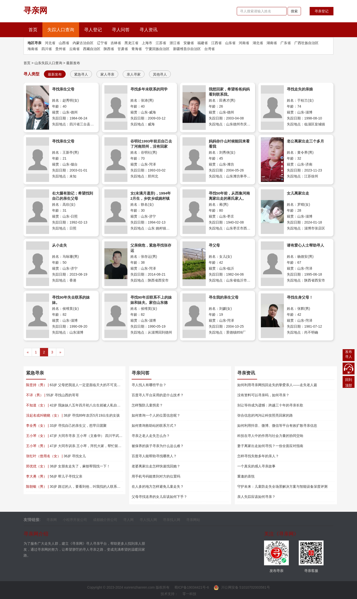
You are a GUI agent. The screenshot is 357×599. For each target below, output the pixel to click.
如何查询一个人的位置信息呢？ (156, 415)
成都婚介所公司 (105, 520)
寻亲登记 (321, 11)
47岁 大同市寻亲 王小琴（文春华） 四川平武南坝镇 (77, 436)
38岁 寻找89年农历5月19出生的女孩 (73, 415)
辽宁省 (102, 43)
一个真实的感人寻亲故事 (256, 466)
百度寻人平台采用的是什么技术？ (158, 395)
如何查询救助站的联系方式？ (154, 426)
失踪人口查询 (60, 29)
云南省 (74, 49)
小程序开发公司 (75, 520)
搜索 (294, 11)
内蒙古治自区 (83, 43)
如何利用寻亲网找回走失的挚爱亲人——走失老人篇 (277, 385)
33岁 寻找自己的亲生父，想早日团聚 (66, 426)
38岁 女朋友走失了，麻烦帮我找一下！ (68, 466)
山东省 (230, 43)
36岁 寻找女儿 (56, 456)
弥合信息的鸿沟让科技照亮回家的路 (265, 415)
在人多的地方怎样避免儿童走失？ (158, 486)
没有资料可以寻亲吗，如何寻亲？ (263, 395)
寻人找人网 (148, 520)
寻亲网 (51, 520)
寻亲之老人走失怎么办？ (151, 436)
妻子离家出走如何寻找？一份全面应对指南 (270, 446)
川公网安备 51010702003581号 (242, 587)
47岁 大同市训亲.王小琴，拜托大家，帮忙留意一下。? (80, 446)
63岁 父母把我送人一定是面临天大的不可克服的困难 (78, 385)
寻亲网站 (193, 520)
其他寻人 (160, 74)
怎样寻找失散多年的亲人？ (258, 456)
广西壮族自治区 (306, 43)
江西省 (216, 43)
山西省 (64, 43)
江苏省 (161, 43)
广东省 (285, 43)
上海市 (147, 43)
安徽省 (188, 43)
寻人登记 (93, 29)
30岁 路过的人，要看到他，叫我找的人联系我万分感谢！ (82, 486)
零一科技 (189, 594)
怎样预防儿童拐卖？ (147, 405)
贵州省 (60, 49)
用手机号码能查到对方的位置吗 (156, 476)
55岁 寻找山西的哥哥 (52, 395)
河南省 (244, 43)
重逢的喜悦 (246, 476)
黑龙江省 (131, 43)
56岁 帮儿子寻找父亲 (54, 476)
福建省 (202, 43)
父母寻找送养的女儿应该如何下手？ (159, 497)
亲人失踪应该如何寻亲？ (256, 497)
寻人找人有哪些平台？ (149, 385)
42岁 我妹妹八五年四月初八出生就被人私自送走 (75, 405)
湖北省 (258, 43)
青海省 (136, 49)
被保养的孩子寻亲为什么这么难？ (158, 446)
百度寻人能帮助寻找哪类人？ (154, 456)
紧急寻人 (81, 74)
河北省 (50, 43)
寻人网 (128, 520)
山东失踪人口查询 (48, 63)
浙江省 (175, 43)
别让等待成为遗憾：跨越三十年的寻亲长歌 (270, 405)
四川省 (46, 49)
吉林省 (116, 43)
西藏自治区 (91, 49)
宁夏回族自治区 (157, 49)
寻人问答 (121, 29)
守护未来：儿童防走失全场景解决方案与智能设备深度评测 (282, 486)
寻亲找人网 (171, 520)
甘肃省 (123, 49)
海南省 (33, 49)
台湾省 (209, 49)
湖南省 (272, 43)
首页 (35, 29)
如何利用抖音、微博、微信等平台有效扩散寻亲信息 (277, 426)
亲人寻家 (134, 74)
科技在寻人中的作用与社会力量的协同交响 (270, 436)
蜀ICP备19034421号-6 (191, 587)
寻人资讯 (148, 29)
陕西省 (109, 49)
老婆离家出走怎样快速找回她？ (156, 466)
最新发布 (73, 63)
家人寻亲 (107, 74)
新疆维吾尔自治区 (187, 49)
